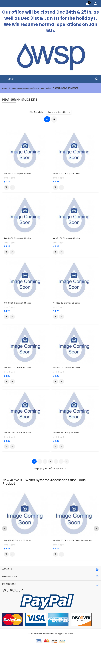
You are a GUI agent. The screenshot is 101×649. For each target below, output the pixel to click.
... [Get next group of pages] (61, 462)
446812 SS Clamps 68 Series (67, 238)
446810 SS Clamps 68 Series (18, 238)
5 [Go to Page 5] (56, 462)
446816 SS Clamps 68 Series (18, 303)
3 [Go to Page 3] (45, 462)
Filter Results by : (37, 112)
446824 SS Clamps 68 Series (18, 368)
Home (5, 88)
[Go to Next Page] (66, 462)
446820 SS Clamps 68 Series (67, 303)
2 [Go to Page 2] (39, 462)
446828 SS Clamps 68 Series (67, 368)
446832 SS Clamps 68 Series (18, 433)
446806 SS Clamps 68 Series (67, 173)
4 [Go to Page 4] (50, 462)
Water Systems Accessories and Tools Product (34, 88)
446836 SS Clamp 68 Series (67, 433)
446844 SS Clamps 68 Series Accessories (74, 541)
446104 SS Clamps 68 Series (18, 173)
